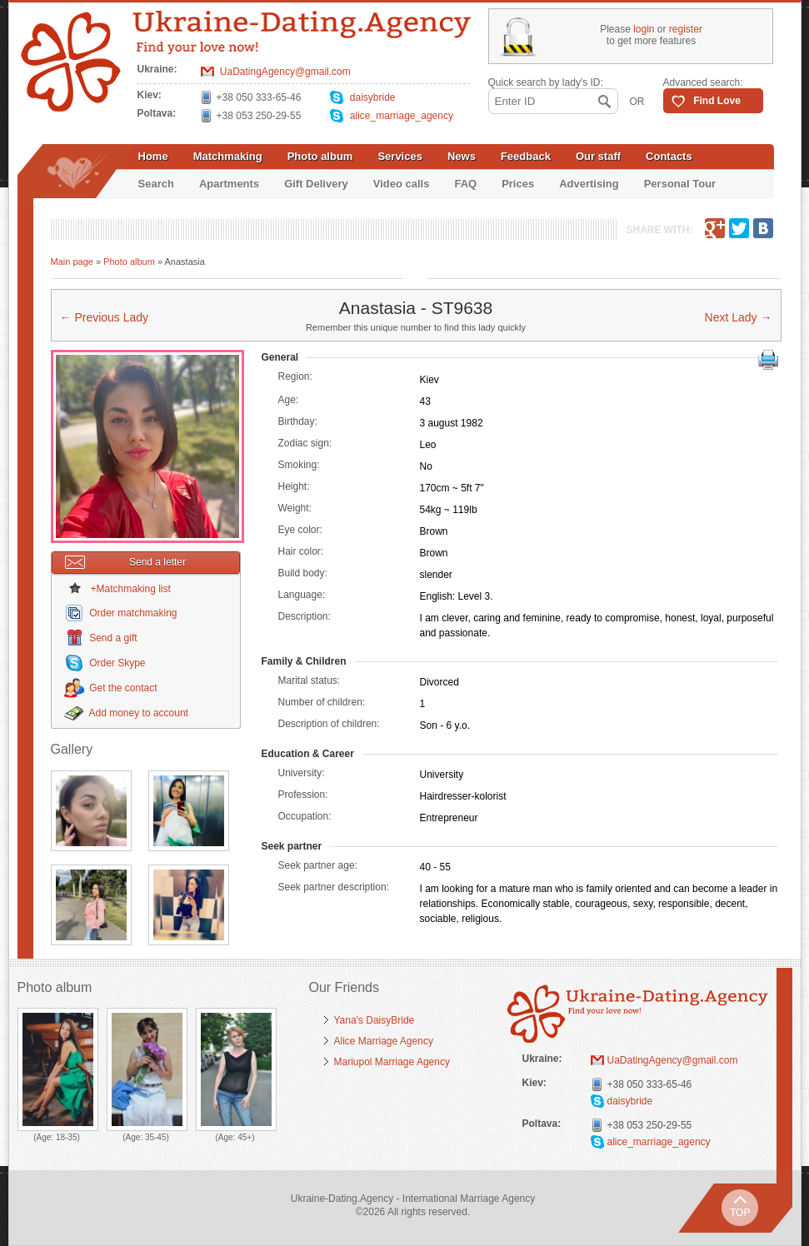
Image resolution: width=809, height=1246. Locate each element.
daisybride (373, 97)
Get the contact (123, 688)
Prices (518, 183)
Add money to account (138, 713)
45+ (244, 1137)
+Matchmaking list (131, 589)
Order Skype (117, 663)
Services (399, 156)
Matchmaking (227, 156)
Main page (72, 262)
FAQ (465, 183)
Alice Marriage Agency (383, 1041)
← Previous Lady (104, 317)
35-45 (156, 1137)
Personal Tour (680, 183)
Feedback (526, 156)
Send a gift (113, 638)
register (685, 29)
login (643, 29)
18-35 (66, 1137)
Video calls (401, 183)
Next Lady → (738, 317)
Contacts (669, 156)
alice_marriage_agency (401, 116)
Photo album (320, 156)
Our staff (598, 156)
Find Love (717, 101)
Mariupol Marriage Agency (392, 1062)
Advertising (589, 183)
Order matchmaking (133, 613)
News (461, 156)
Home (153, 156)
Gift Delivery (316, 183)
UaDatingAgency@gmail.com (285, 71)
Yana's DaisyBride (374, 1020)
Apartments (229, 183)
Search (156, 183)
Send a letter (126, 562)
